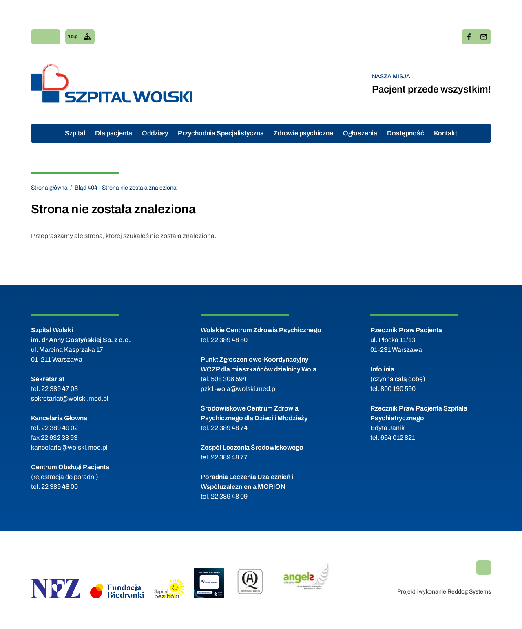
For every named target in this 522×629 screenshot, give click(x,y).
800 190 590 (398, 388)
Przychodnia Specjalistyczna (221, 133)
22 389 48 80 (229, 339)
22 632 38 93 (59, 437)
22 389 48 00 (59, 486)
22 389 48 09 (229, 496)
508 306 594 (228, 378)
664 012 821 (397, 437)
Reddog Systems (469, 592)
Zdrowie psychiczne (303, 133)
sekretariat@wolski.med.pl (69, 398)
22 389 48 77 (229, 457)
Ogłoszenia (360, 133)
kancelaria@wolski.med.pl (69, 447)
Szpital (75, 133)
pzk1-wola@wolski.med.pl (239, 388)
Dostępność (405, 133)
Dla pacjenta (113, 133)
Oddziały (155, 133)
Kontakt (445, 133)
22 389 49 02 (59, 427)
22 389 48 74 (229, 427)
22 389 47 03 (59, 388)
